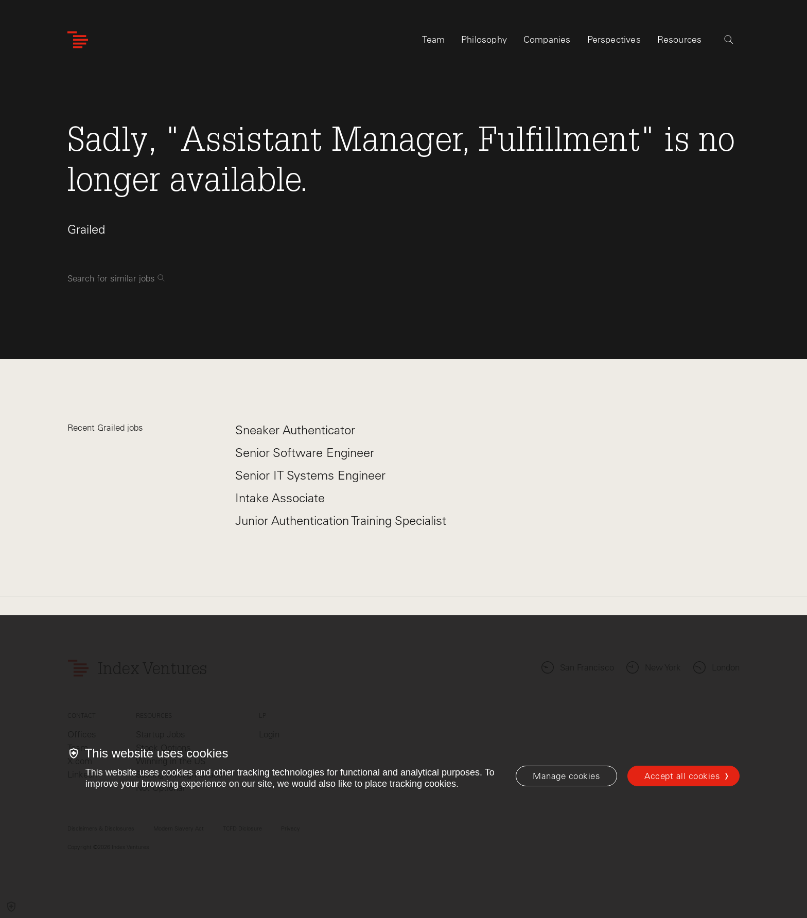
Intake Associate (280, 497)
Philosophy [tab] (484, 39)
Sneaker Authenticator (295, 429)
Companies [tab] (547, 39)
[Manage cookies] (566, 776)
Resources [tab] (679, 39)
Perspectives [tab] (614, 39)
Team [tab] (433, 39)
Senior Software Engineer (304, 452)
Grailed (86, 229)
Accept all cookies (682, 776)
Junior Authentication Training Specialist (340, 520)
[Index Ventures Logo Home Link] (77, 39)
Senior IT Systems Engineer (310, 475)
